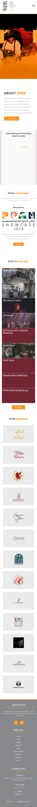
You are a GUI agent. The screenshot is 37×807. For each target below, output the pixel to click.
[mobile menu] (34, 6)
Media (18, 748)
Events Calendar (18, 751)
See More (24, 147)
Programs (18, 742)
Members (18, 745)
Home (19, 736)
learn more (12, 118)
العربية (18, 760)
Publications (18, 754)
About (18, 739)
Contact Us (18, 757)
